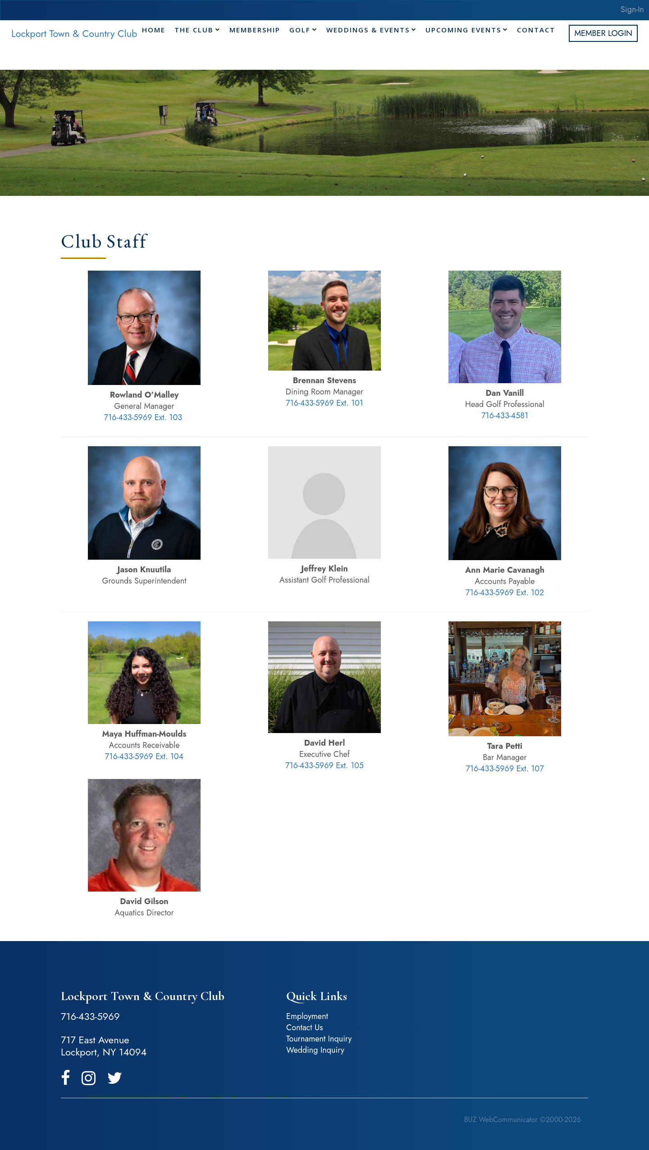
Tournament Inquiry (319, 1039)
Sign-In (632, 9)
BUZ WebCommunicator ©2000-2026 (522, 1119)
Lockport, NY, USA (482, 1011)
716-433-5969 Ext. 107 (505, 768)
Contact (536, 27)
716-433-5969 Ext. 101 (324, 403)
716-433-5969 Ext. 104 (144, 756)
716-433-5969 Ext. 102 (505, 592)
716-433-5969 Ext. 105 (324, 765)
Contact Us (304, 1027)
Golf (300, 27)
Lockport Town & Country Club (74, 34)
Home (153, 27)
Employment (307, 1016)
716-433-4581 (504, 415)
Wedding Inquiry (315, 1050)
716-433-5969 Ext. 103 (143, 417)
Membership (254, 27)
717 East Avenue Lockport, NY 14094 (103, 1045)
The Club (194, 27)
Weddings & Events (368, 27)
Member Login (603, 33)
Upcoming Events (463, 27)
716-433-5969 (90, 1016)
